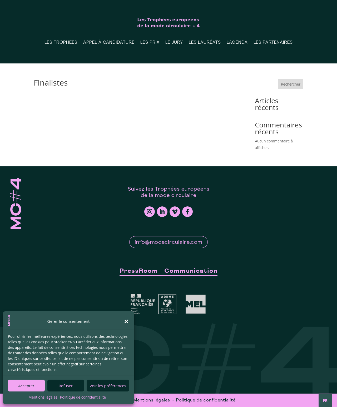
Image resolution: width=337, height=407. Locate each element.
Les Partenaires (273, 43)
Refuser (66, 385)
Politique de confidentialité (83, 397)
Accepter (26, 385)
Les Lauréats (205, 43)
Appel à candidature (109, 43)
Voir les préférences (108, 385)
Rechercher (290, 84)
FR (325, 400)
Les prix (150, 43)
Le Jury (174, 43)
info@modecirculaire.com (168, 242)
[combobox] (325, 400)
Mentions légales (42, 397)
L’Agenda (237, 43)
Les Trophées (60, 43)
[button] (126, 321)
